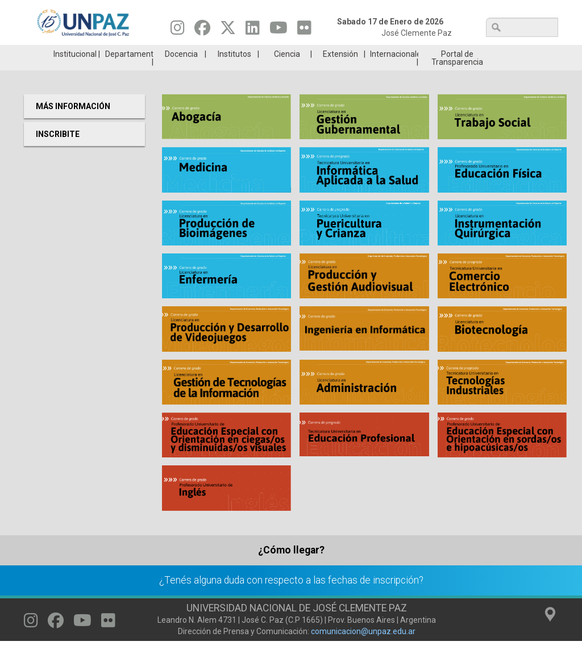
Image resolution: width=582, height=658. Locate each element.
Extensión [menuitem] (340, 71)
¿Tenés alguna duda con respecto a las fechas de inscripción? (291, 597)
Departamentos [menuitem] (129, 71)
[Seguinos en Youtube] (278, 30)
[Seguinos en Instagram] (178, 30)
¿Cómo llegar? (291, 567)
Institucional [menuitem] (75, 71)
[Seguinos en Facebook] (202, 30)
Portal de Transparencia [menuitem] (457, 75)
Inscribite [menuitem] (58, 151)
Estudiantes (335, 53)
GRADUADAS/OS (424, 53)
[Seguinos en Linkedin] (253, 30)
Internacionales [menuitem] (394, 71)
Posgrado (513, 53)
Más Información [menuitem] (73, 123)
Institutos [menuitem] (234, 71)
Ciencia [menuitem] (287, 71)
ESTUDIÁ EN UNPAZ (156, 53)
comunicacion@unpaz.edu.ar (363, 648)
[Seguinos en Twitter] (228, 30)
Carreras (68, 53)
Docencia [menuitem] (181, 71)
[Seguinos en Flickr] (304, 30)
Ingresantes (246, 53)
